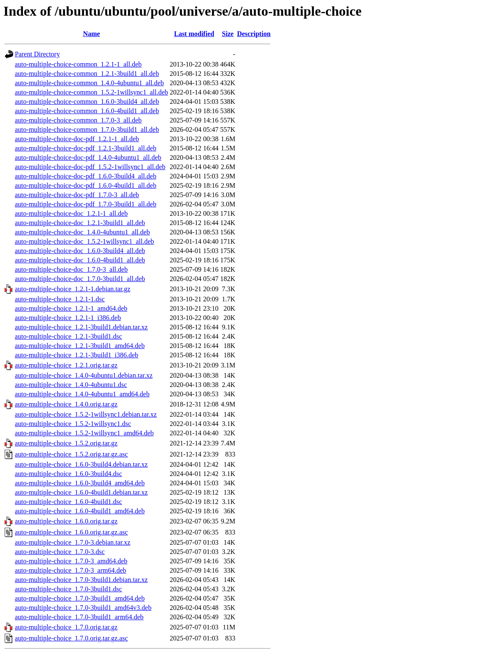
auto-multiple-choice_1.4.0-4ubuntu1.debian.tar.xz (84, 375)
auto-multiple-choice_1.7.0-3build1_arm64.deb (79, 617)
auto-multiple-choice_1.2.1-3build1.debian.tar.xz (81, 327)
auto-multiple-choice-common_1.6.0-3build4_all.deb (87, 101)
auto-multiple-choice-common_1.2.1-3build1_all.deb (87, 73)
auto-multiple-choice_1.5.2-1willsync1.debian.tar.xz (86, 414)
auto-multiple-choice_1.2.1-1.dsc (60, 299)
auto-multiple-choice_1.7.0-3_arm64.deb (70, 570)
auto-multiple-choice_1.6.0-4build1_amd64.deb (80, 511)
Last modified (194, 33)
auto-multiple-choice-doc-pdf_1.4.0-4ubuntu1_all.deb (88, 157)
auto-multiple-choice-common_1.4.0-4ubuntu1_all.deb (89, 82)
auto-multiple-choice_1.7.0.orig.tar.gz (66, 627)
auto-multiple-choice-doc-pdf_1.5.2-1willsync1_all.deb (90, 166)
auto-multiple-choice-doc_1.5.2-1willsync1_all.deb (84, 241)
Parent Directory (37, 54)
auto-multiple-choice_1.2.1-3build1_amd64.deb (80, 345)
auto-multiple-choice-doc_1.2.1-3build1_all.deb (80, 222)
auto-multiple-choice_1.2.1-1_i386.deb (68, 317)
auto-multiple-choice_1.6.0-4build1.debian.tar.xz (81, 492)
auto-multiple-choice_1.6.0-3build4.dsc (68, 473)
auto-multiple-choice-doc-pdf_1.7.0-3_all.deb (77, 194)
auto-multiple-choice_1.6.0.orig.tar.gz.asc (71, 532)
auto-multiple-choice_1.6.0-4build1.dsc (68, 501)
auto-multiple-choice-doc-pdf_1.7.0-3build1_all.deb (85, 204)
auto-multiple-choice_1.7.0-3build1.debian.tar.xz (81, 579)
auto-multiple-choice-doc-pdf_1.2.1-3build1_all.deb (85, 148)
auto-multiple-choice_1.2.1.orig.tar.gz (66, 365)
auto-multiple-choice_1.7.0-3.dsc (60, 551)
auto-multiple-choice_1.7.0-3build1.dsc (68, 589)
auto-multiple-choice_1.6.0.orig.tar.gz (66, 521)
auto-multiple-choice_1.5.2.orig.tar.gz (66, 443)
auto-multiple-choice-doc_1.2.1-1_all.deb (71, 213)
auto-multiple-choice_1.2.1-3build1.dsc (68, 336)
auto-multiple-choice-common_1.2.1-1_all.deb (78, 64)
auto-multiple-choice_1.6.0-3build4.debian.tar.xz (81, 464)
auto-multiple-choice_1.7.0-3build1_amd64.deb (80, 598)
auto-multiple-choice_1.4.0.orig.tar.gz (66, 404)
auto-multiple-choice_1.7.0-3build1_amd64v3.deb (83, 607)
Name (91, 33)
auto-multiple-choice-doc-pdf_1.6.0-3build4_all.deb (85, 176)
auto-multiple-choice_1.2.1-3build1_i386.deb (76, 355)
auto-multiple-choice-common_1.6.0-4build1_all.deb (87, 110)
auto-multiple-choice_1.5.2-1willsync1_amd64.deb (84, 433)
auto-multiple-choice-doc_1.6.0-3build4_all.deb (80, 250)
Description (254, 33)
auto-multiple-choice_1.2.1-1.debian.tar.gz (72, 288)
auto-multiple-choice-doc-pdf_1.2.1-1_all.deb (77, 138)
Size (228, 33)
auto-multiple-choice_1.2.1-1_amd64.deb (71, 308)
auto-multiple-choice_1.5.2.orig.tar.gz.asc (71, 454)
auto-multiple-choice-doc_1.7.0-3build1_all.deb (80, 278)
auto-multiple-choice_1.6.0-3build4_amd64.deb (80, 483)
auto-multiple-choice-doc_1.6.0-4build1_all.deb (80, 260)
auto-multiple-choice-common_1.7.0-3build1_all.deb (87, 129)
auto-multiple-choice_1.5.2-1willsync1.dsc (73, 423)
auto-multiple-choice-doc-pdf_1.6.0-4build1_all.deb (85, 185)
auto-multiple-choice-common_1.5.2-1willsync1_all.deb (91, 92)
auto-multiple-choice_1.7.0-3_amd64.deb (71, 561)
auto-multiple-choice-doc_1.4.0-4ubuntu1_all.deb (82, 232)
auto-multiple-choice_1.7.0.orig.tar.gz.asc (71, 638)
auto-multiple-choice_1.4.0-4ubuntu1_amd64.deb (82, 394)
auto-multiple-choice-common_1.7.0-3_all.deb (78, 120)
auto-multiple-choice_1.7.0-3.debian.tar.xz (72, 542)
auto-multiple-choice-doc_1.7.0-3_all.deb (71, 269)
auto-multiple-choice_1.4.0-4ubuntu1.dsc (71, 384)
